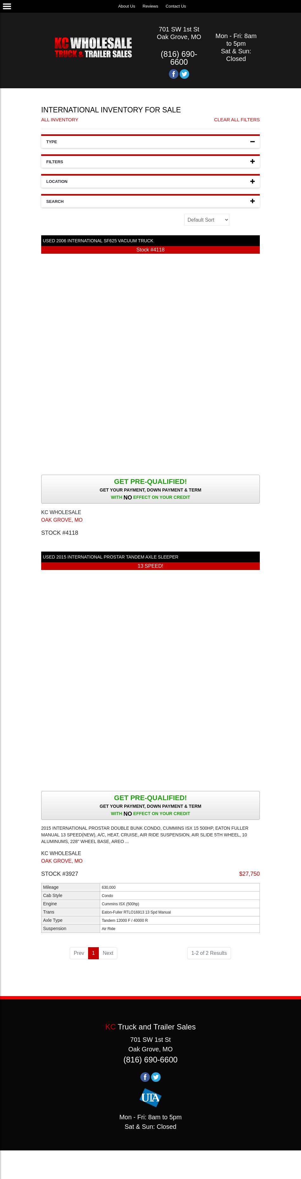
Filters (150, 161)
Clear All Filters (237, 119)
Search (150, 201)
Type (150, 141)
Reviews (150, 6)
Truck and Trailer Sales (150, 1026)
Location (150, 181)
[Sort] (206, 220)
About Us (126, 6)
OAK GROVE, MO (62, 520)
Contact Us (176, 6)
